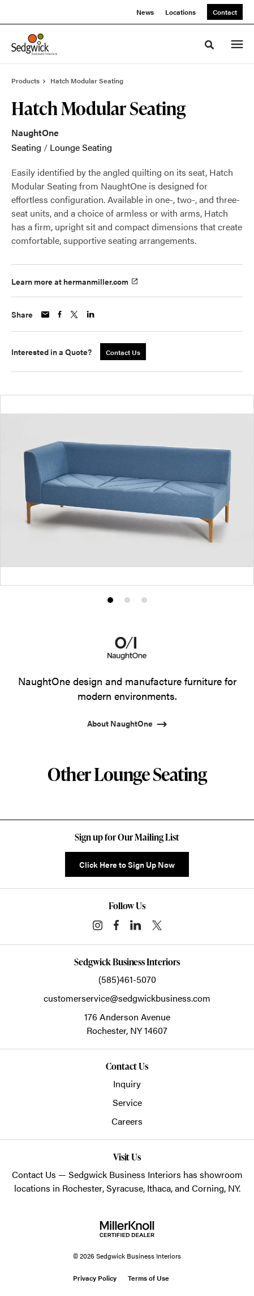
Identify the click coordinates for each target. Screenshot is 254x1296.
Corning (208, 1187)
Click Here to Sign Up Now (127, 864)
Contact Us (34, 1174)
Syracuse (124, 1187)
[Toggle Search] (209, 44)
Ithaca (159, 1187)
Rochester (82, 1187)
